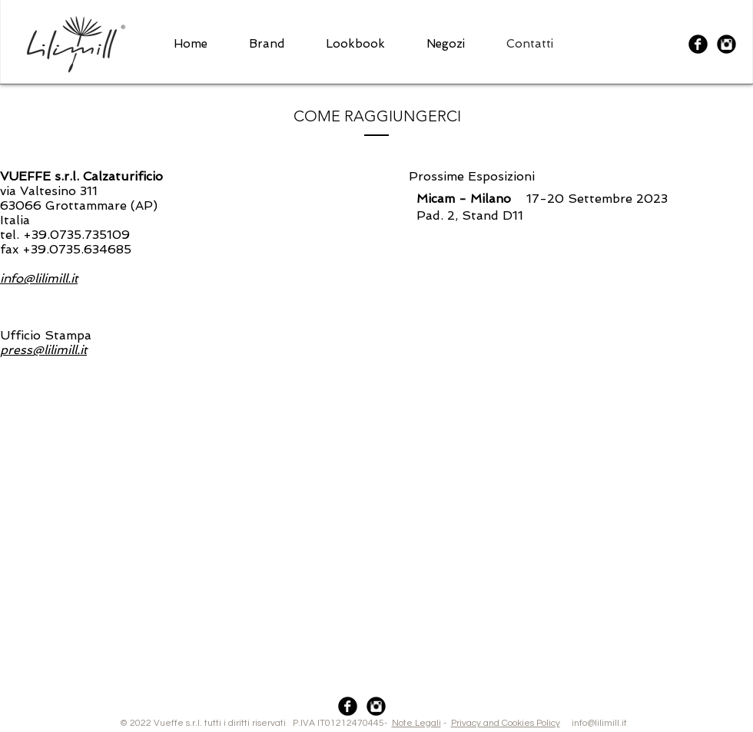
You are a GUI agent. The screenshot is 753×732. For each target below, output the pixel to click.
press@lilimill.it (43, 350)
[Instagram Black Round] (726, 44)
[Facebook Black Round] (698, 44)
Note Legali (416, 723)
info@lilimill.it (542, 723)
